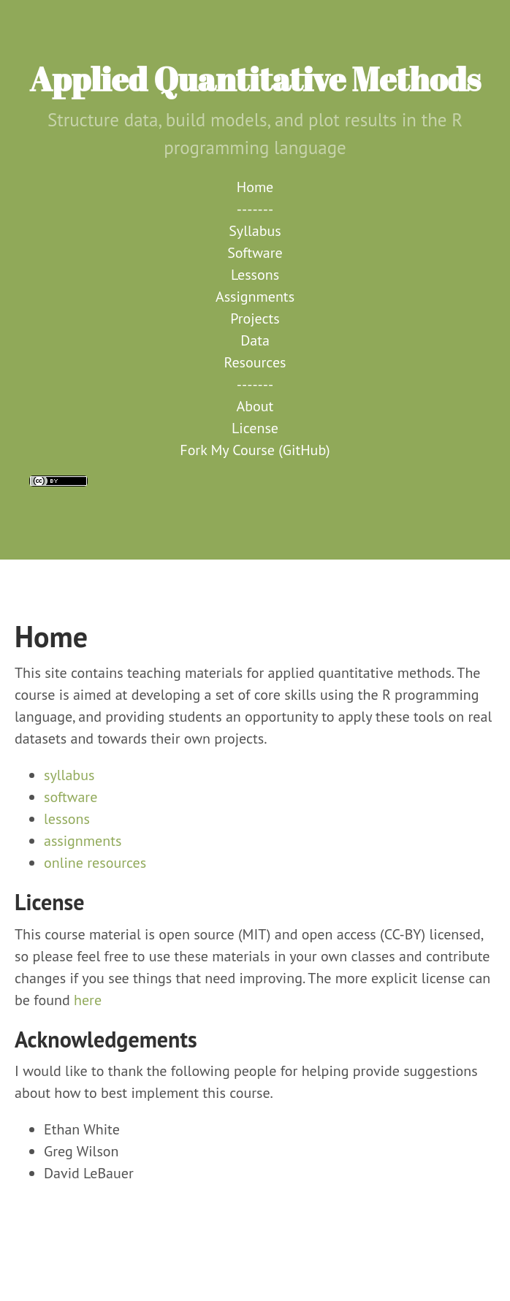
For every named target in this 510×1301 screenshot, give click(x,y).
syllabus (69, 775)
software (70, 796)
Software (255, 252)
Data (255, 340)
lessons (67, 818)
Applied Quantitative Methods (255, 78)
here (88, 1000)
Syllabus (255, 230)
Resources (255, 362)
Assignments (255, 296)
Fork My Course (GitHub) (255, 449)
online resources (95, 862)
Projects (255, 318)
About (255, 406)
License (255, 428)
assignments (82, 840)
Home (255, 187)
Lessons (255, 274)
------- (255, 208)
